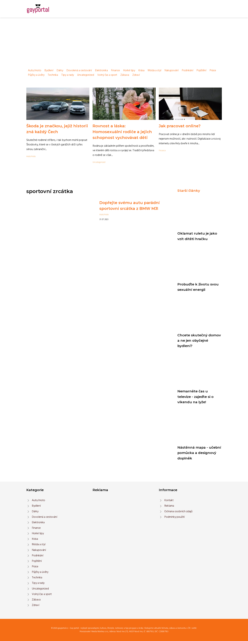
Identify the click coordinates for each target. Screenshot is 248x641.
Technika (53, 75)
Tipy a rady (67, 75)
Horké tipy (129, 70)
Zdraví (136, 75)
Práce (213, 70)
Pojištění (201, 70)
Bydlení (48, 70)
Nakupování (171, 70)
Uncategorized (85, 75)
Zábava (124, 75)
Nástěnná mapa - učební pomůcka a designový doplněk (199, 452)
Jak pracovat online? (180, 126)
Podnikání (187, 70)
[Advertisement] (124, 41)
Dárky (60, 70)
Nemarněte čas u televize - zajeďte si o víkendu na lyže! (195, 396)
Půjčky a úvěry (36, 75)
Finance (115, 70)
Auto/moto (34, 70)
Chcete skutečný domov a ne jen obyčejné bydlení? (199, 340)
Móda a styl (154, 70)
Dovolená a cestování (79, 70)
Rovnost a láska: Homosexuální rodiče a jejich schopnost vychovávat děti (122, 132)
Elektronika (101, 70)
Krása (141, 70)
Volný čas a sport (107, 75)
